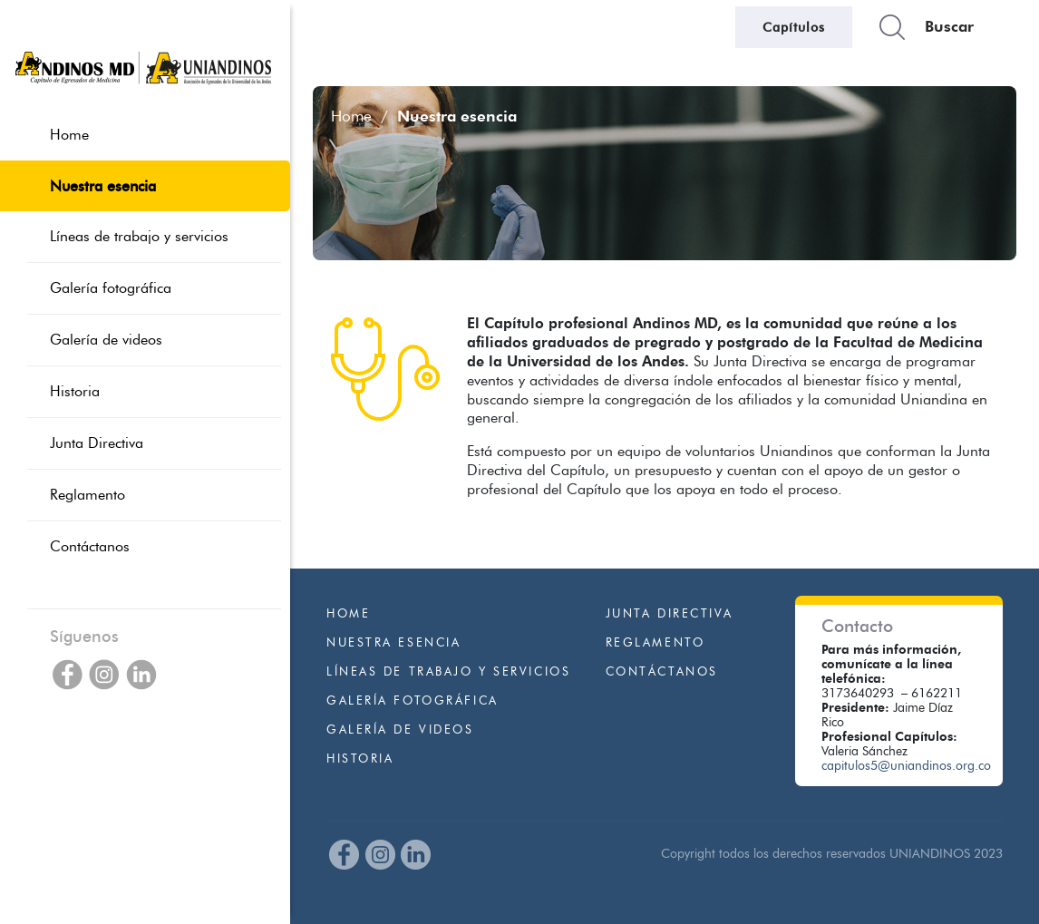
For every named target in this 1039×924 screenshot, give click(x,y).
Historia (359, 758)
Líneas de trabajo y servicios (448, 671)
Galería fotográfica (412, 700)
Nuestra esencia (393, 642)
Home (351, 115)
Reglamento (655, 642)
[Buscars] (959, 27)
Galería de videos (400, 729)
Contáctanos (662, 671)
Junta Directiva (669, 613)
